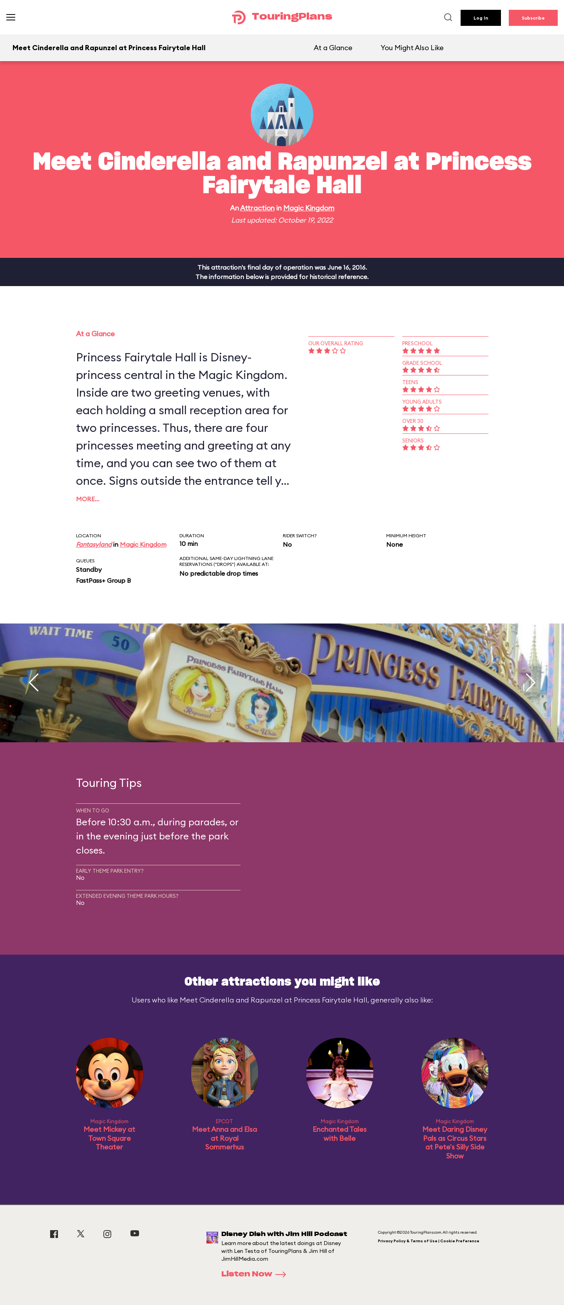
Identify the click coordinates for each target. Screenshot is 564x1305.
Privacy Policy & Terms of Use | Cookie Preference (428, 1240)
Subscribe (533, 18)
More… (87, 499)
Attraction (257, 207)
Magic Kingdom (308, 207)
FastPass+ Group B (103, 580)
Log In (481, 18)
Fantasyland (94, 544)
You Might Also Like (412, 47)
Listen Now (256, 1274)
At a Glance (333, 47)
